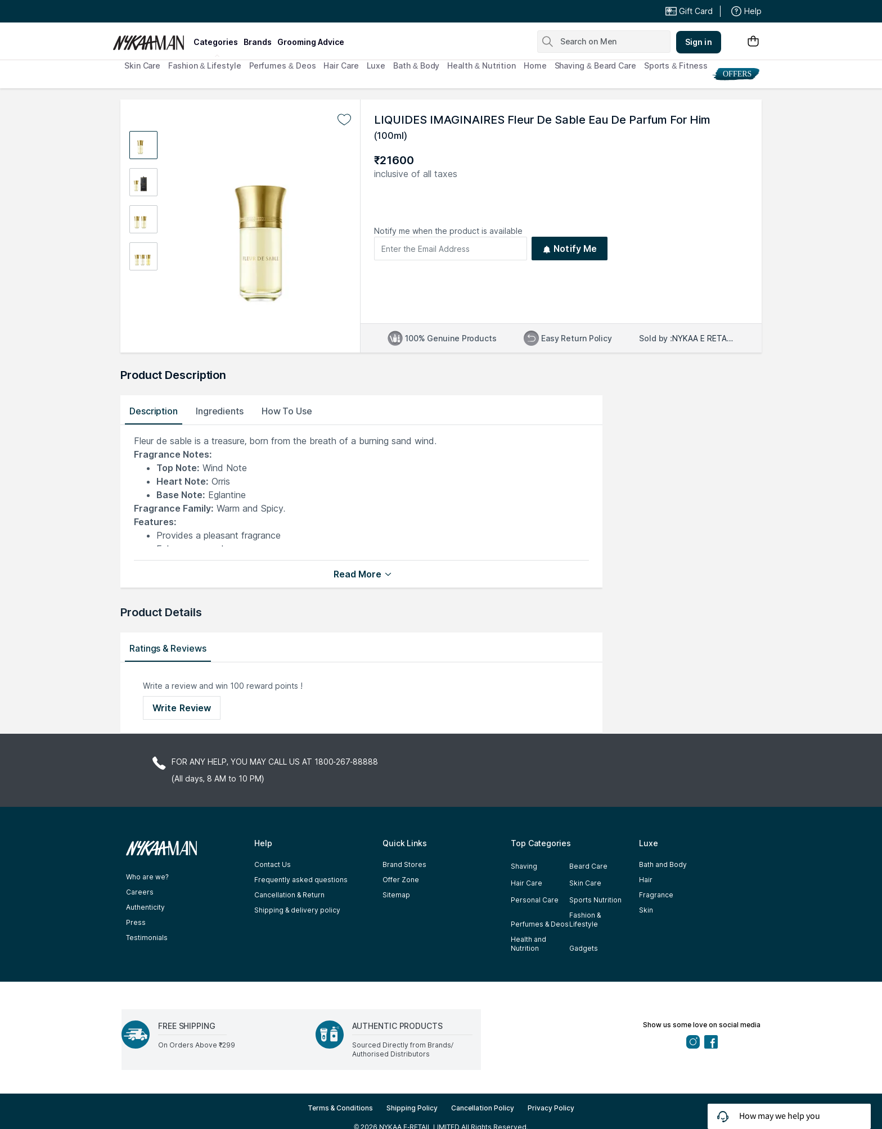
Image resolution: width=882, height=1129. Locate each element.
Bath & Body (416, 65)
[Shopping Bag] (753, 41)
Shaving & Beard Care (595, 65)
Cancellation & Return (289, 895)
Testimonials (147, 937)
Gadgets (583, 948)
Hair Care (340, 65)
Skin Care (142, 65)
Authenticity (145, 907)
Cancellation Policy (482, 1108)
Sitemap (396, 895)
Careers (140, 892)
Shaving (524, 866)
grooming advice (310, 42)
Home (535, 65)
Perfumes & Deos (282, 65)
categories (216, 42)
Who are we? (147, 877)
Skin (646, 910)
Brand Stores (404, 864)
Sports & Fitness (676, 65)
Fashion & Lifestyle (204, 65)
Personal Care (535, 900)
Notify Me (569, 248)
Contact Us (272, 864)
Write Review (181, 707)
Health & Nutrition (481, 65)
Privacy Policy (551, 1108)
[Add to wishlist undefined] (344, 120)
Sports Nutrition (595, 900)
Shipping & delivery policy (297, 910)
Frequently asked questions (301, 879)
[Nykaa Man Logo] (151, 39)
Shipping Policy (412, 1108)
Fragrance (656, 895)
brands (258, 42)
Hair (645, 879)
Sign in (698, 42)
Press (136, 922)
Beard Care (588, 866)
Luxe (376, 65)
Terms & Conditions (341, 1108)
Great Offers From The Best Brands (195, 11)
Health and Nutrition (528, 943)
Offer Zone (400, 879)
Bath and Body (663, 864)
